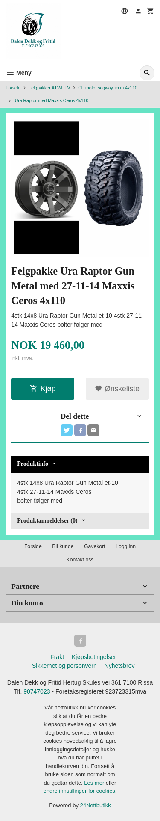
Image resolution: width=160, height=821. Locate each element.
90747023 (36, 691)
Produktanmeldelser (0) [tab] (47, 520)
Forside (13, 87)
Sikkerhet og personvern (64, 665)
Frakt (57, 656)
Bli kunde (62, 546)
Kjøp (43, 388)
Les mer (95, 783)
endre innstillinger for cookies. (80, 791)
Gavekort (94, 546)
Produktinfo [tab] (32, 464)
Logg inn (126, 546)
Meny (19, 72)
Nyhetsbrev (120, 665)
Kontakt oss (79, 560)
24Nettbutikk (95, 805)
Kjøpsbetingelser (94, 656)
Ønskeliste (117, 388)
